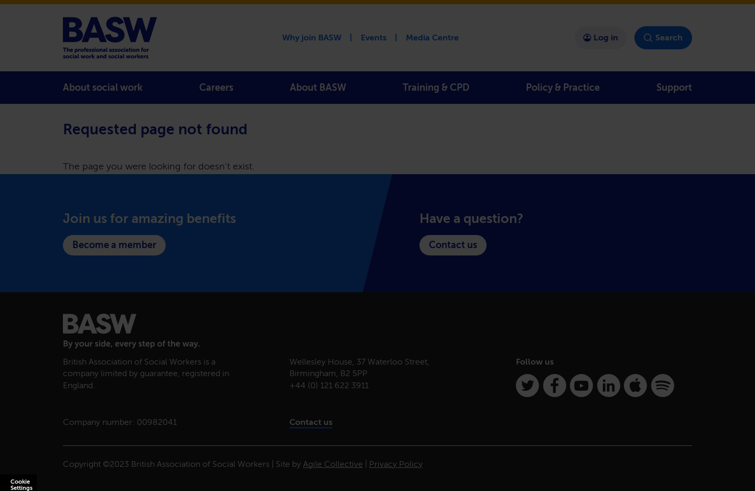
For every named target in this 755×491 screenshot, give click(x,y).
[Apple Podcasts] (635, 385)
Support (674, 87)
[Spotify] (662, 385)
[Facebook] (554, 385)
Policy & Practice (563, 87)
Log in (600, 37)
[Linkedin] (608, 385)
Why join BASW (311, 37)
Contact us (453, 245)
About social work (103, 87)
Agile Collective (333, 464)
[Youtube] (581, 385)
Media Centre (432, 37)
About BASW (318, 87)
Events (373, 37)
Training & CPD (436, 87)
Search (663, 37)
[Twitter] (527, 385)
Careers (216, 87)
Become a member (114, 245)
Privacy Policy (396, 464)
